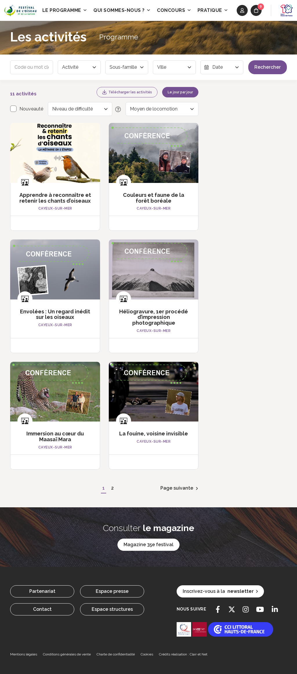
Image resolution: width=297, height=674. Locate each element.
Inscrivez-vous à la (220, 591)
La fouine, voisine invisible (153, 433)
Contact (42, 609)
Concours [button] (174, 10)
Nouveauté (31, 109)
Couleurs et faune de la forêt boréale (153, 198)
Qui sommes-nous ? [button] (121, 10)
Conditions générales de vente (67, 654)
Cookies (147, 654)
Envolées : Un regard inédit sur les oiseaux (55, 314)
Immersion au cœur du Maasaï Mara (55, 436)
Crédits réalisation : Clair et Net (183, 654)
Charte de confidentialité (116, 654)
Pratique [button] (213, 10)
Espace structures (112, 609)
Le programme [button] (64, 10)
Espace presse (112, 591)
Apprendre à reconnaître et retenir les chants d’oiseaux (55, 198)
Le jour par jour (180, 92)
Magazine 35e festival (148, 544)
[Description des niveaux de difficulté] (116, 109)
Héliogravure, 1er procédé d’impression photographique (153, 317)
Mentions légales (23, 654)
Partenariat (42, 591)
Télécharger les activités (127, 92)
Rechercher (267, 67)
